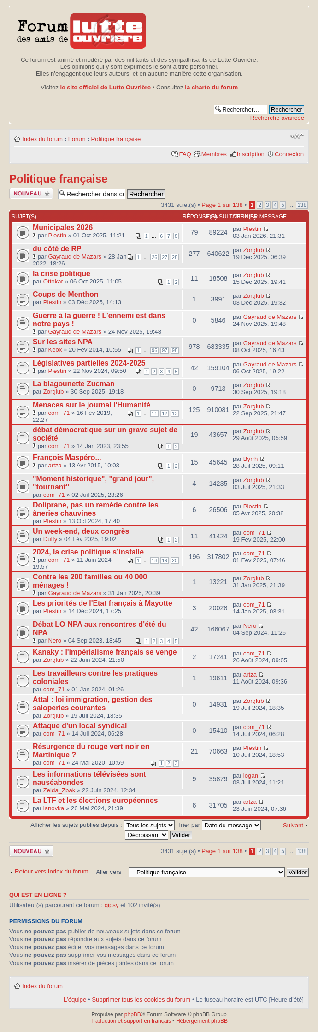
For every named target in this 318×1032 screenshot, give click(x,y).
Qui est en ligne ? (38, 895)
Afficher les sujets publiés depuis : (102, 824)
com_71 (59, 412)
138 (301, 205)
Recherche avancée (277, 117)
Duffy (50, 539)
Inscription (251, 154)
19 (164, 560)
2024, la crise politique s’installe (88, 552)
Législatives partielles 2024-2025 (89, 363)
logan (250, 775)
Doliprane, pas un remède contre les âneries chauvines (96, 509)
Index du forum (42, 139)
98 (174, 350)
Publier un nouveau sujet (31, 193)
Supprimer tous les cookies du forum (141, 999)
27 (164, 257)
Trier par (219, 824)
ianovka (53, 808)
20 (174, 560)
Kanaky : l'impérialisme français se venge (105, 652)
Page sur (221, 204)
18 (154, 560)
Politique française (116, 139)
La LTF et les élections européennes (95, 800)
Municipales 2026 (63, 227)
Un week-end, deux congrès (81, 531)
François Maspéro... (67, 457)
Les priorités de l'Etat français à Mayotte (102, 603)
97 (164, 350)
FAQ (185, 154)
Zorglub (253, 250)
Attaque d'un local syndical (80, 726)
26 (154, 257)
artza (54, 465)
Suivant (293, 825)
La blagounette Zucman (74, 384)
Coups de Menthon (65, 294)
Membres (214, 154)
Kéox (55, 349)
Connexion (289, 154)
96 (154, 350)
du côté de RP (57, 249)
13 (174, 413)
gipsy (112, 905)
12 (164, 413)
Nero (54, 640)
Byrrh (250, 458)
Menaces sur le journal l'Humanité (91, 405)
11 (154, 413)
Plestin (57, 235)
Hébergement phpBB (202, 1021)
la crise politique (61, 273)
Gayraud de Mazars (74, 256)
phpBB (132, 1014)
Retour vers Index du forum (51, 871)
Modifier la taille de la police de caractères (297, 136)
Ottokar (53, 281)
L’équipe (75, 999)
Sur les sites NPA (63, 342)
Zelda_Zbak (59, 790)
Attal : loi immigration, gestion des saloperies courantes (92, 704)
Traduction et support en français (130, 1021)
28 (174, 257)
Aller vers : (110, 871)
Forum (77, 139)
